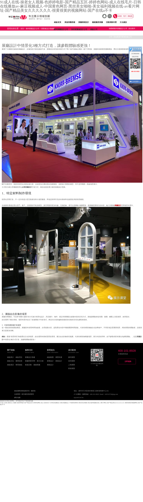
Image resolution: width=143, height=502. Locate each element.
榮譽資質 (19, 361)
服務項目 (29, 350)
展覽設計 (50, 361)
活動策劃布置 (111, 22)
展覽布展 (58, 357)
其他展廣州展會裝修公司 (122, 37)
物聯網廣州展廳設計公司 (118, 28)
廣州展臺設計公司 (61, 29)
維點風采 (10, 365)
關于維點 (11, 350)
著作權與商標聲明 (27, 394)
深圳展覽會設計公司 (79, 29)
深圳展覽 (71, 361)
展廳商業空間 (30, 361)
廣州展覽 (71, 357)
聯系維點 (19, 365)
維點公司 (93, 29)
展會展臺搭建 (69, 22)
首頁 (22, 29)
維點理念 (19, 357)
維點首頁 (57, 22)
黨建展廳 (36, 365)
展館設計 (50, 365)
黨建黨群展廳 (97, 22)
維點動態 (50, 357)
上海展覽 (71, 365)
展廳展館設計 (83, 22)
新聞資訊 (51, 350)
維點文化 (10, 361)
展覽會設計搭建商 (48, 29)
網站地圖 (17, 397)
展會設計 (58, 361)
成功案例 (72, 350)
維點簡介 (10, 357)
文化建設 (123, 22)
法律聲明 (17, 394)
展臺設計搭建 (30, 357)
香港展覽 (71, 368)
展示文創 (40, 361)
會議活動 (28, 365)
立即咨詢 (128, 361)
